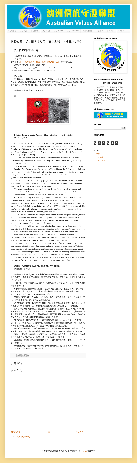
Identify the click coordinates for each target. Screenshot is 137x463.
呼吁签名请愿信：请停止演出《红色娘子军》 (40, 62)
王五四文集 (100, 160)
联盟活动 (34, 31)
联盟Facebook (73, 31)
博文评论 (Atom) (23, 437)
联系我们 (110, 31)
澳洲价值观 (87, 31)
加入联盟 (46, 31)
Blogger (84, 451)
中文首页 (12, 31)
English (121, 31)
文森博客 (99, 157)
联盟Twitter (58, 31)
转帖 (98, 154)
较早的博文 (80, 432)
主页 (48, 432)
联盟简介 (23, 31)
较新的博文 (15, 432)
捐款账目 (99, 31)
